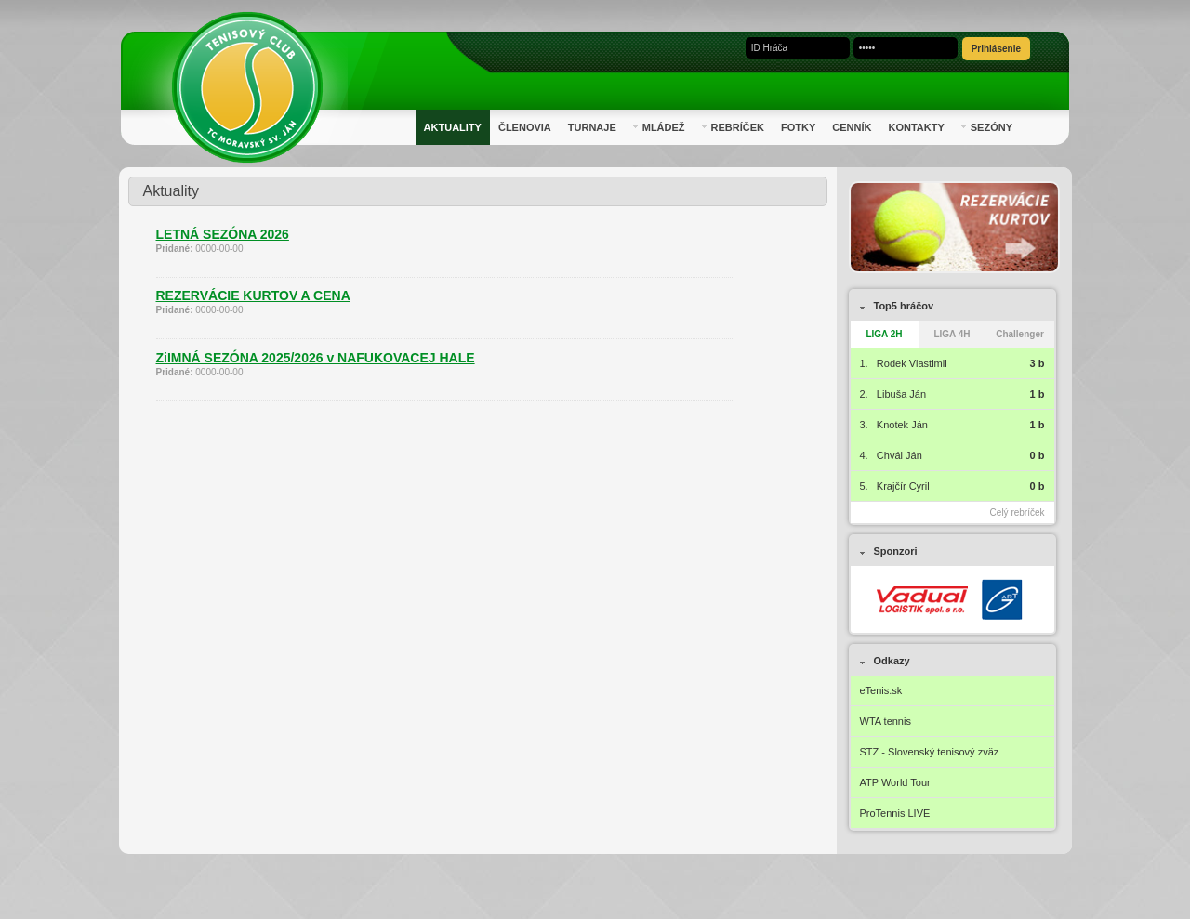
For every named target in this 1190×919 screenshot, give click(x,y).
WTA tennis (885, 721)
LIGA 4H (951, 334)
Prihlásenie (996, 49)
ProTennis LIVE (895, 813)
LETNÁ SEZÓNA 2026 (222, 234)
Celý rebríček (1017, 512)
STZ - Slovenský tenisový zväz (929, 751)
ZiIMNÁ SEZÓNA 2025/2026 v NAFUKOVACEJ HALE (315, 357)
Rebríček (733, 127)
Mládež (659, 127)
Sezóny (986, 127)
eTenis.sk (881, 690)
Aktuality (453, 127)
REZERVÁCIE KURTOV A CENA (253, 295)
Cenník (851, 127)
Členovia (524, 127)
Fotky (798, 127)
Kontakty (916, 127)
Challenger (1020, 334)
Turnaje (592, 127)
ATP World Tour (895, 782)
